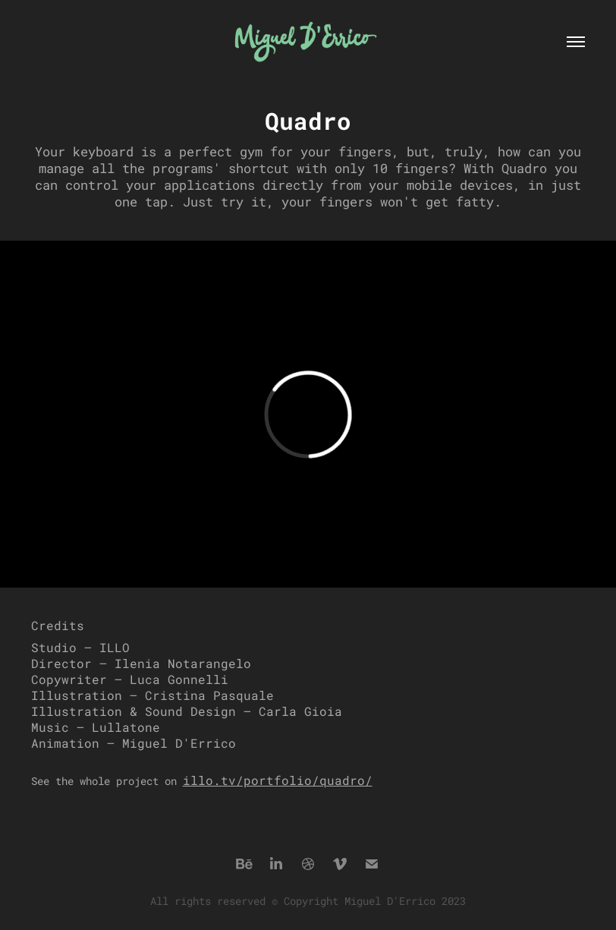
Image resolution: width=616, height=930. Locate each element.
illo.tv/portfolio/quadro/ (277, 780)
